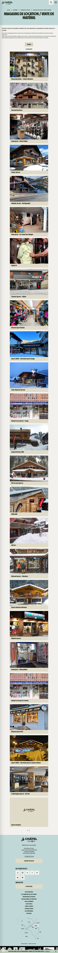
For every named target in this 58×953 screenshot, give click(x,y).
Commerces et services (25, 10)
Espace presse (29, 904)
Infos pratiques (50, 595)
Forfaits (7, 595)
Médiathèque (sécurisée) (29, 896)
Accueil (8, 10)
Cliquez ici (47, 951)
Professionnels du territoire (29, 899)
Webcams (21, 595)
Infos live (36, 595)
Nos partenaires (29, 911)
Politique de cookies (32, 943)
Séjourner (15, 10)
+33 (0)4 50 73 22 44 (29, 856)
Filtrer (29, 44)
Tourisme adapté (29, 908)
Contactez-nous (29, 861)
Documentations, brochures (29, 894)
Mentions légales (24, 943)
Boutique (29, 913)
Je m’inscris (29, 886)
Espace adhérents (29, 901)
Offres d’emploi (29, 906)
